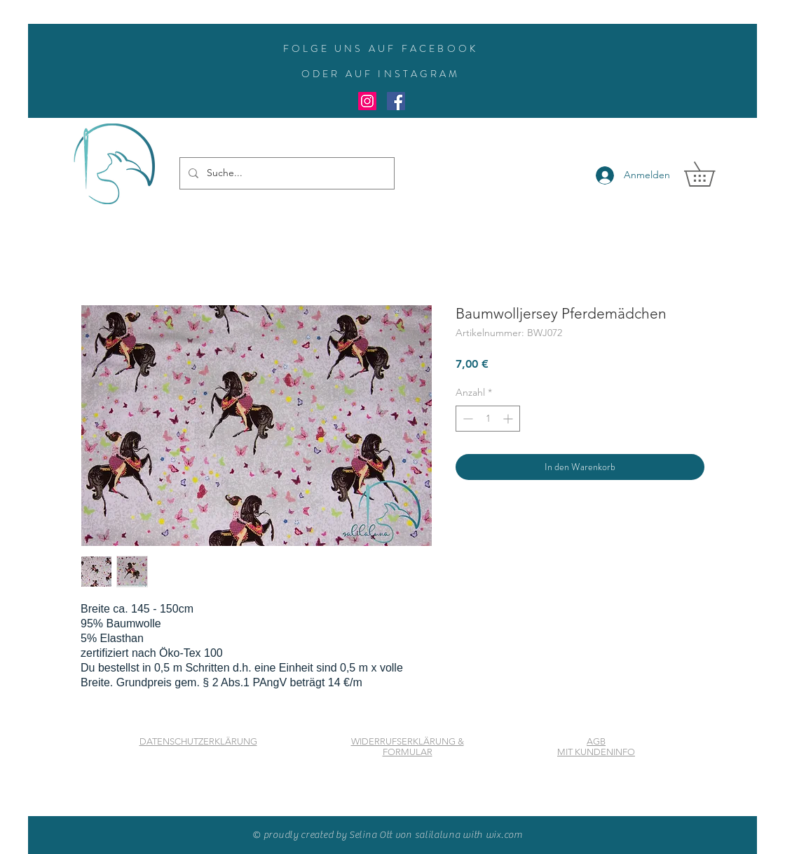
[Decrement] (466, 418)
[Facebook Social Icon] (396, 101)
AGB (596, 741)
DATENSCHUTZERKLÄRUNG (198, 741)
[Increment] (509, 418)
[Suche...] (285, 173)
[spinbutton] (487, 418)
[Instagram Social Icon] (367, 101)
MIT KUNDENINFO (596, 752)
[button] (711, 174)
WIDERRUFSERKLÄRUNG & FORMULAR (407, 746)
